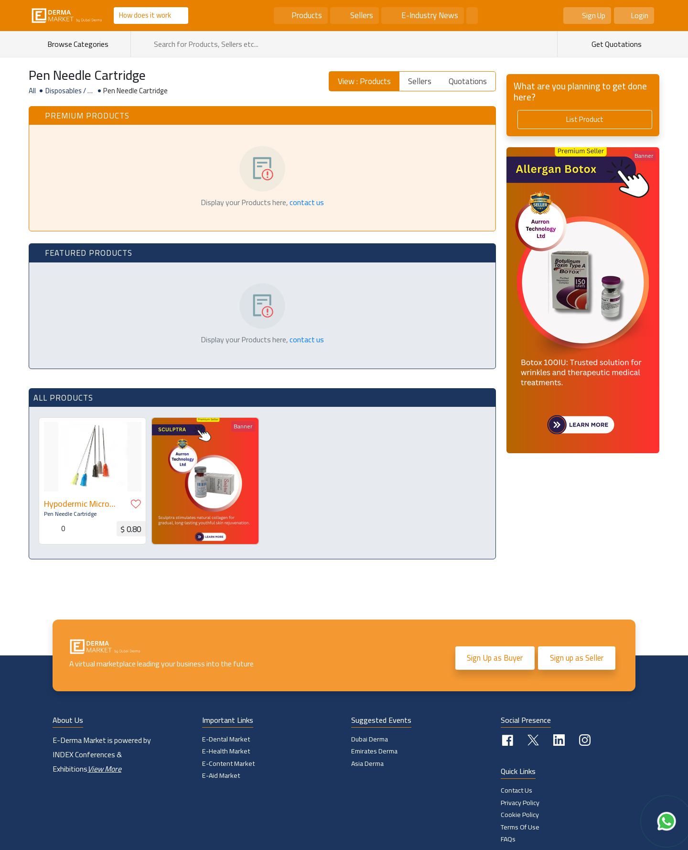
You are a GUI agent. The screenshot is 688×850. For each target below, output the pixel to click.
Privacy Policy (520, 802)
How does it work (145, 15)
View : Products (364, 81)
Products (306, 15)
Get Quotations (616, 44)
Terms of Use (520, 827)
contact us (307, 202)
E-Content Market (228, 763)
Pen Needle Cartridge (69, 513)
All (32, 91)
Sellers (361, 15)
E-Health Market (226, 751)
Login (639, 15)
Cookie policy (520, 814)
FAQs (508, 839)
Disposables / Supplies (68, 91)
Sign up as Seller (576, 658)
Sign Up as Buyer (495, 658)
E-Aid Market (221, 775)
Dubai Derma (369, 739)
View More (104, 769)
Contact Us (516, 790)
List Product (584, 119)
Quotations (468, 81)
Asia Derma (367, 763)
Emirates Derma (374, 751)
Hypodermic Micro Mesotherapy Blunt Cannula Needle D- (78, 504)
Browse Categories (82, 44)
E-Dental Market (226, 739)
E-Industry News (429, 15)
